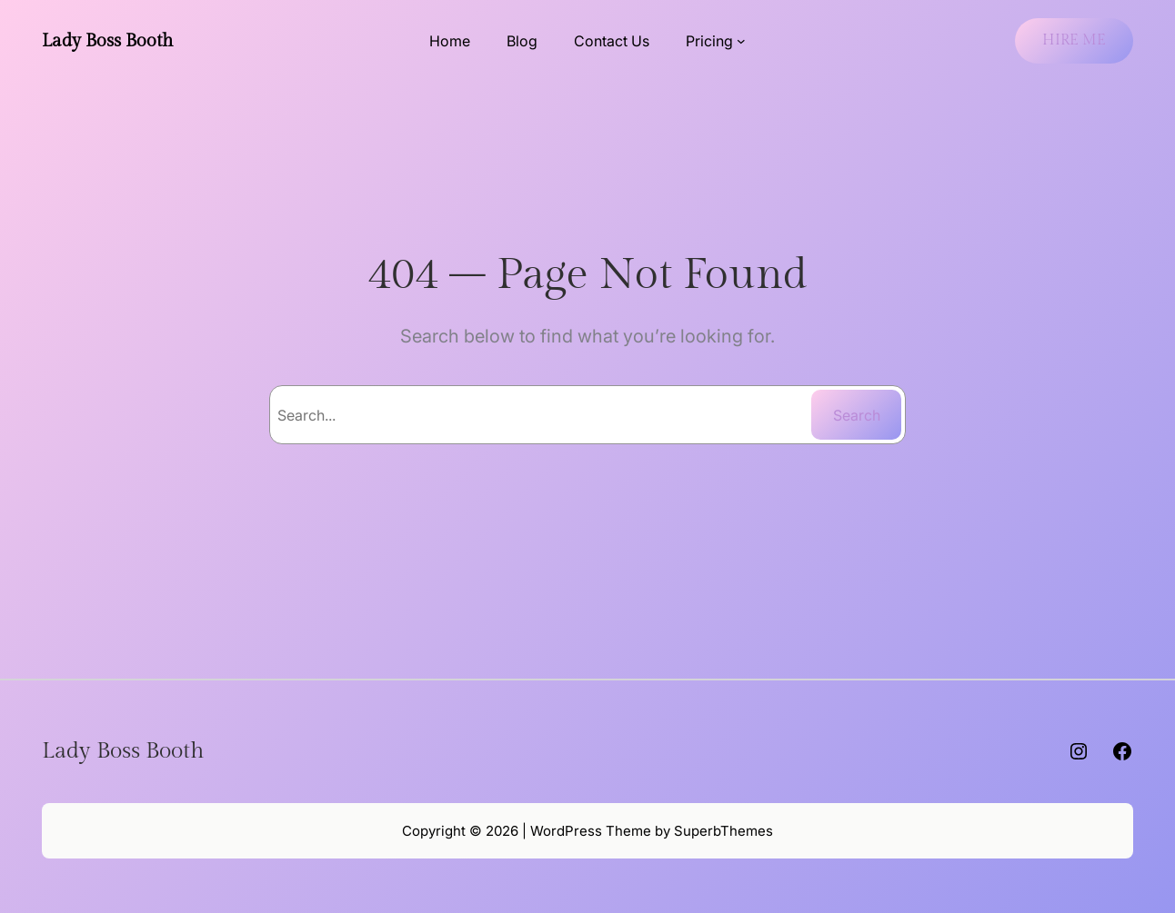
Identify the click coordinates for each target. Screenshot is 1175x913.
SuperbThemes (723, 830)
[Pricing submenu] (741, 40)
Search (856, 415)
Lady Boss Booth (108, 41)
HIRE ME (1074, 40)
